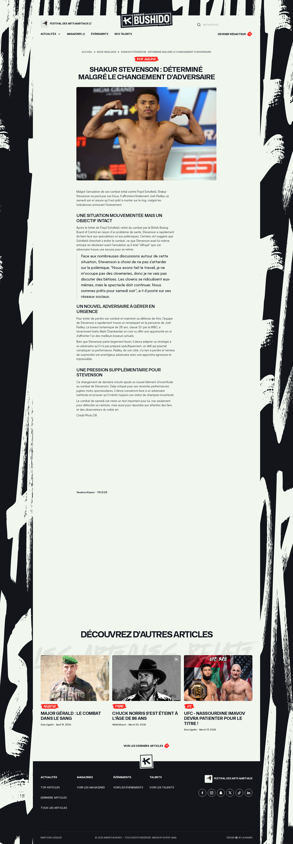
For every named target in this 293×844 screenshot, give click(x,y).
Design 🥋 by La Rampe (239, 837)
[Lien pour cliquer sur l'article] (75, 693)
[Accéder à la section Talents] (123, 34)
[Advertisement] (125, 449)
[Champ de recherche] (226, 24)
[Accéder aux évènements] (99, 34)
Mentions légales (51, 837)
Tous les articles (54, 807)
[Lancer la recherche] (199, 25)
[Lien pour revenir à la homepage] (146, 24)
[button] (51, 34)
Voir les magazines (91, 787)
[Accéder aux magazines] (76, 34)
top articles (50, 787)
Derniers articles (54, 797)
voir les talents (161, 787)
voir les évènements (128, 787)
